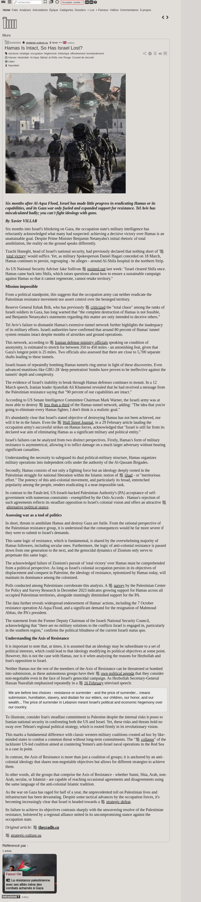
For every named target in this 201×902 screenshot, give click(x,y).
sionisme (13, 53)
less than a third (56, 405)
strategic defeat (118, 801)
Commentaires (129, 10)
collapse (147, 739)
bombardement (95, 53)
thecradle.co (48, 827)
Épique (53, 10)
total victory (16, 256)
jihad (129, 475)
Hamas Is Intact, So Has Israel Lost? (44, 48)
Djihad (43, 57)
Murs (6, 35)
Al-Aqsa (34, 57)
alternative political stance (27, 507)
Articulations (40, 10)
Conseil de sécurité (83, 57)
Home (6, 10)
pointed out (96, 269)
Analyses (25, 10)
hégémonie (50, 53)
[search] (27, 2)
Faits (15, 10)
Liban (11, 61)
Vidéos (114, 10)
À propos (145, 10)
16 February (94, 683)
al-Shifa (53, 57)
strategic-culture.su (37, 42)
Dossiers (80, 10)
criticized (98, 307)
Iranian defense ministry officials (81, 342)
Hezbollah (23, 57)
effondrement (77, 53)
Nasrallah (13, 65)
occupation (37, 53)
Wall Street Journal (78, 422)
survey (119, 585)
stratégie (24, 53)
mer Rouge (64, 57)
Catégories (66, 10)
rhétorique (63, 53)
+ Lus (90, 10)
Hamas (12, 57)
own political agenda (117, 673)
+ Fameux (102, 10)
